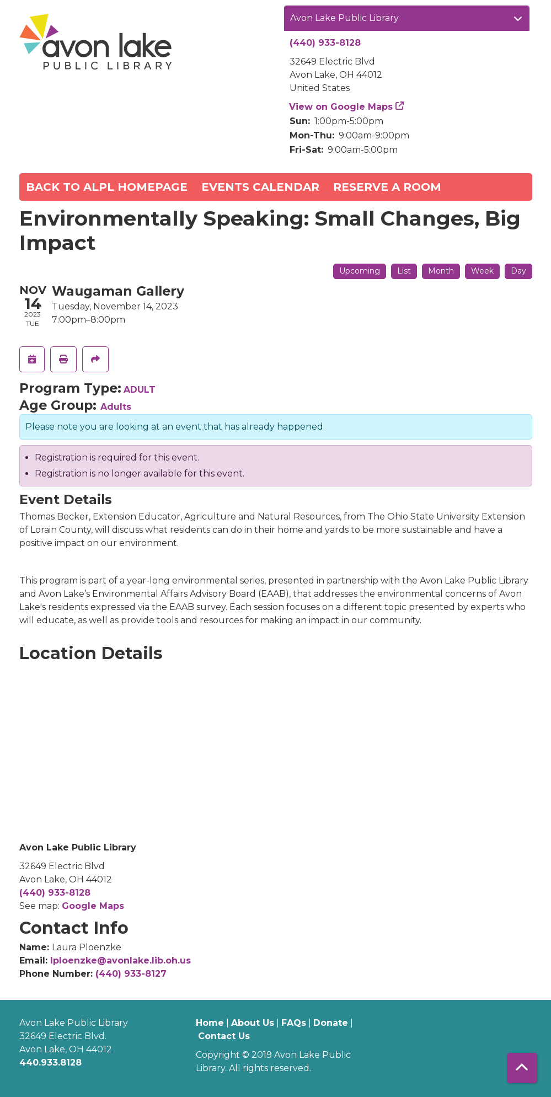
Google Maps (93, 906)
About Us (252, 1023)
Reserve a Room (387, 187)
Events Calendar (260, 187)
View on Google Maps (341, 106)
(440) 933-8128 (325, 43)
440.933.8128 (50, 1062)
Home (210, 1023)
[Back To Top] (522, 1068)
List (404, 271)
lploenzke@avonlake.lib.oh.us (120, 960)
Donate (330, 1023)
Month (441, 271)
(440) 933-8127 (131, 973)
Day (518, 271)
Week (482, 271)
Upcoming (359, 271)
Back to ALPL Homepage (107, 187)
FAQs (293, 1023)
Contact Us (224, 1036)
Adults (115, 407)
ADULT (140, 389)
